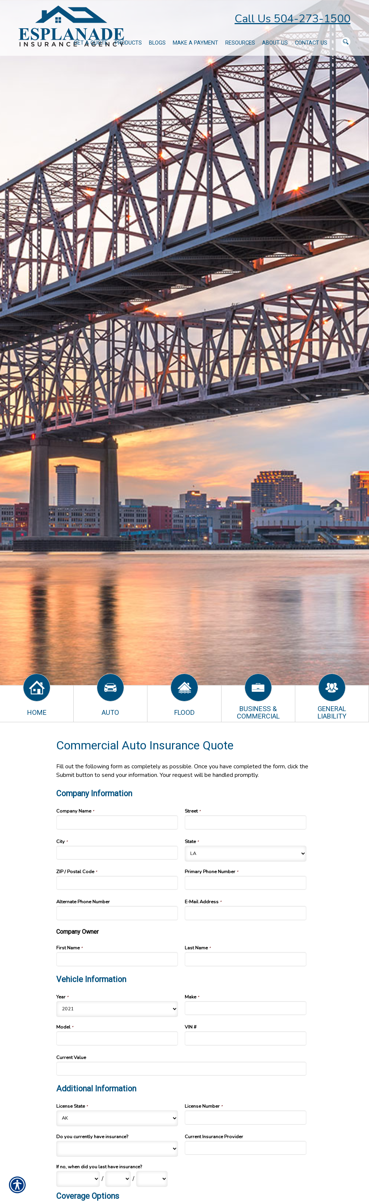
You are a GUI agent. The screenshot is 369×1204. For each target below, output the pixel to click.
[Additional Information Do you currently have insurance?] (117, 1149)
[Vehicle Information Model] (117, 1038)
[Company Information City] (117, 853)
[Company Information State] (246, 854)
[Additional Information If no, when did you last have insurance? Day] (118, 1179)
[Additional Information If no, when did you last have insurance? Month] (78, 1179)
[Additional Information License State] (117, 1118)
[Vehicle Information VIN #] (246, 1038)
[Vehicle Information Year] (117, 1009)
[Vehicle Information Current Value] (181, 1069)
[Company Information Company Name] (117, 822)
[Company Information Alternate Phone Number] (117, 913)
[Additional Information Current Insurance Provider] (246, 1148)
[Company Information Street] (246, 822)
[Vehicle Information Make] (246, 1008)
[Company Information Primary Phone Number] (246, 883)
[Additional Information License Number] (246, 1117)
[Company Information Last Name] (246, 959)
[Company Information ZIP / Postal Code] (117, 883)
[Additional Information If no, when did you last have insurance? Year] (152, 1179)
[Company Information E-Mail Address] (246, 913)
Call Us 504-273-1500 (292, 18)
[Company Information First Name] (117, 959)
